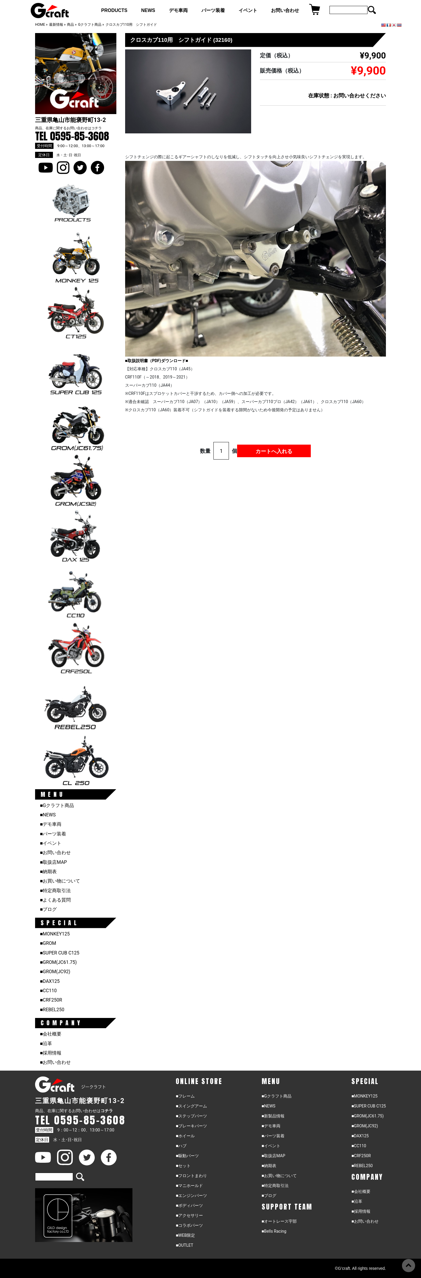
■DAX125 (50, 981)
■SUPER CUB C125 (60, 953)
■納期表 (48, 871)
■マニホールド (189, 1185)
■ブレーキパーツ (191, 1126)
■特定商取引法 (55, 890)
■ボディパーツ (189, 1205)
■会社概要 (51, 1034)
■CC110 (48, 990)
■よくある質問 (55, 900)
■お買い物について (60, 881)
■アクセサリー (189, 1215)
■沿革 (46, 1043)
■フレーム (185, 1096)
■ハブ (181, 1145)
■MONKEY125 (55, 934)
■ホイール (185, 1135)
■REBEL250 (52, 1009)
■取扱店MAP (53, 862)
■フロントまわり (191, 1175)
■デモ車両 (51, 824)
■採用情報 (51, 1053)
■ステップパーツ (191, 1116)
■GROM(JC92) (55, 971)
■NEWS (48, 815)
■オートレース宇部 (279, 1221)
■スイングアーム (191, 1106)
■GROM (48, 943)
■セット (183, 1165)
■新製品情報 (273, 1116)
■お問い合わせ (55, 852)
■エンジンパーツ (191, 1195)
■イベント (51, 843)
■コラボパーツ (189, 1225)
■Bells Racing (274, 1231)
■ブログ (48, 909)
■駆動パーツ (187, 1155)
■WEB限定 (185, 1235)
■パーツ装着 (53, 834)
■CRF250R (51, 1000)
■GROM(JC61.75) (58, 962)
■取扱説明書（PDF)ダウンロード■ (156, 360)
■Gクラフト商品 (57, 805)
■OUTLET (184, 1245)
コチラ (96, 128)
